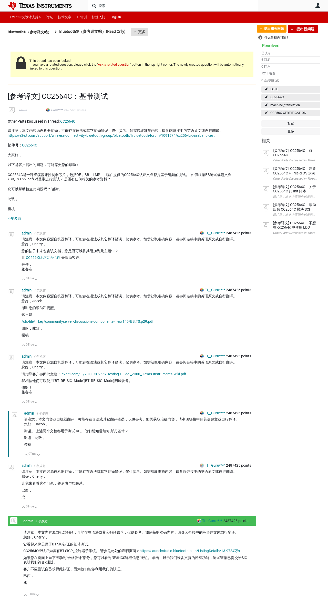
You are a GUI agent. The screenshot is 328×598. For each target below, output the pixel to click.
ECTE (274, 89)
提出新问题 (305, 29)
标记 (291, 123)
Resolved (271, 45)
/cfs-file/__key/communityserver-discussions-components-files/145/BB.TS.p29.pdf (87, 321)
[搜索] (173, 5)
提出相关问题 (272, 29)
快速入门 (98, 17)
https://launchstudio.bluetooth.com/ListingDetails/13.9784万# (190, 551)
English (115, 17)
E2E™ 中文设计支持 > (25, 17)
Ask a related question (114, 64)
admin (22, 110)
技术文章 (64, 17)
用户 (317, 5)
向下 (36, 280)
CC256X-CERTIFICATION (288, 113)
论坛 (49, 17)
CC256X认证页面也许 (43, 258)
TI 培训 (81, 17)
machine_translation (285, 105)
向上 (24, 280)
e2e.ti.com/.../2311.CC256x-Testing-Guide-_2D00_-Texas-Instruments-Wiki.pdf (124, 374)
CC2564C (277, 97)
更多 (144, 32)
